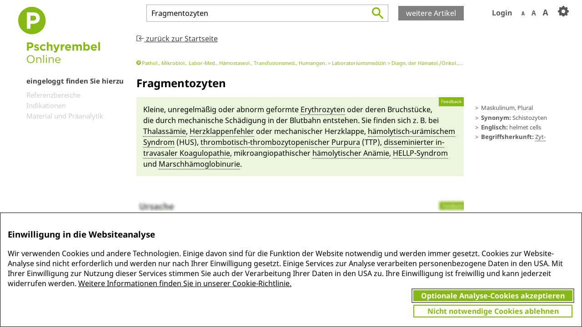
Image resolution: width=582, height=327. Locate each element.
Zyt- (540, 137)
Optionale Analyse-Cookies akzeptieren (493, 296)
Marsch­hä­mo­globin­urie (199, 164)
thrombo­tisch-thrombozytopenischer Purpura (280, 142)
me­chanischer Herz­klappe (319, 131)
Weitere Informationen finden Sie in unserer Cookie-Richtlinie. (184, 283)
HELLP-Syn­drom (420, 153)
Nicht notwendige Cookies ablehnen (493, 311)
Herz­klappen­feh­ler (222, 131)
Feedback (451, 101)
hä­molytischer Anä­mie (350, 153)
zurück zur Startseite (177, 39)
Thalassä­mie (164, 131)
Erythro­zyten (323, 109)
